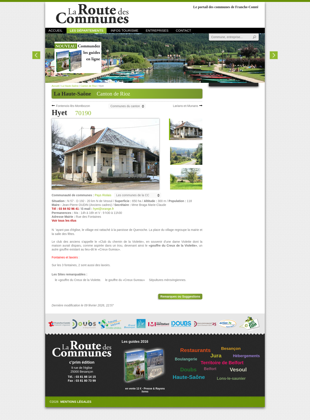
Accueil (55, 30)
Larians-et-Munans (185, 106)
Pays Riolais (103, 195)
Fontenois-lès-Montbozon (73, 106)
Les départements (86, 30)
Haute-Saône (189, 377)
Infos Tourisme (124, 30)
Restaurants (195, 350)
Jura (216, 355)
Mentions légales (75, 401)
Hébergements (246, 356)
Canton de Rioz (113, 94)
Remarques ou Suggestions (180, 296)
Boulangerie (186, 359)
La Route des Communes (92, 14)
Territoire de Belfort (222, 362)
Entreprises (157, 30)
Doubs (188, 369)
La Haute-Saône (70, 86)
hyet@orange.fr (103, 208)
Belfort (210, 369)
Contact (183, 30)
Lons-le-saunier (231, 378)
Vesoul (238, 369)
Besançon (231, 348)
